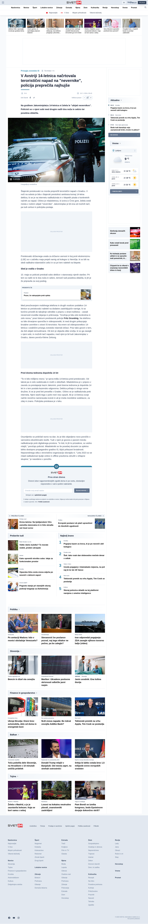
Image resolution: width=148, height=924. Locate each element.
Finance (26, 293)
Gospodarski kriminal (47, 676)
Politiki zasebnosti (43, 502)
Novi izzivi (66, 576)
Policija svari (22, 519)
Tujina (13, 777)
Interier (21, 555)
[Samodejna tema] (124, 2)
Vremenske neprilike (13, 760)
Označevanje (45, 635)
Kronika (21, 569)
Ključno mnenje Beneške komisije (84, 760)
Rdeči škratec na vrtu (25, 542)
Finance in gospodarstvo (22, 693)
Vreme (115, 143)
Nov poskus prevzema (47, 718)
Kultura (66, 587)
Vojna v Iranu (67, 564)
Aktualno (115, 100)
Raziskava (44, 802)
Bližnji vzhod (78, 635)
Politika (60, 520)
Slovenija (14, 651)
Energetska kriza (12, 718)
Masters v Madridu (13, 802)
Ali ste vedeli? (23, 583)
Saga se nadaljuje (80, 802)
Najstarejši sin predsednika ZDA (50, 760)
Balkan (13, 735)
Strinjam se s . (36, 495)
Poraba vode (67, 552)
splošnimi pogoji (40, 495)
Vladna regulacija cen (14, 676)
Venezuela (11, 635)
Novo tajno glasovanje (121, 125)
